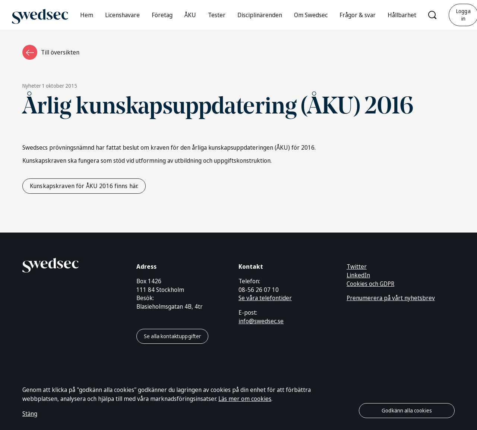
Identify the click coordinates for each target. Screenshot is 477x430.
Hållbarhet (402, 15)
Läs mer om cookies (244, 399)
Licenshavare (122, 15)
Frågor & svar (357, 15)
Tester (216, 15)
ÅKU (190, 15)
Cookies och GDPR (370, 284)
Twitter (357, 266)
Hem (86, 15)
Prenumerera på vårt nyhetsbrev (391, 298)
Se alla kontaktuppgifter (172, 336)
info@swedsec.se (261, 321)
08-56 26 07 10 (258, 290)
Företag (162, 15)
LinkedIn (358, 275)
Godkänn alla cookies (407, 410)
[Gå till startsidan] (40, 14)
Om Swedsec (311, 15)
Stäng (29, 413)
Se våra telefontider (265, 298)
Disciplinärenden (259, 15)
